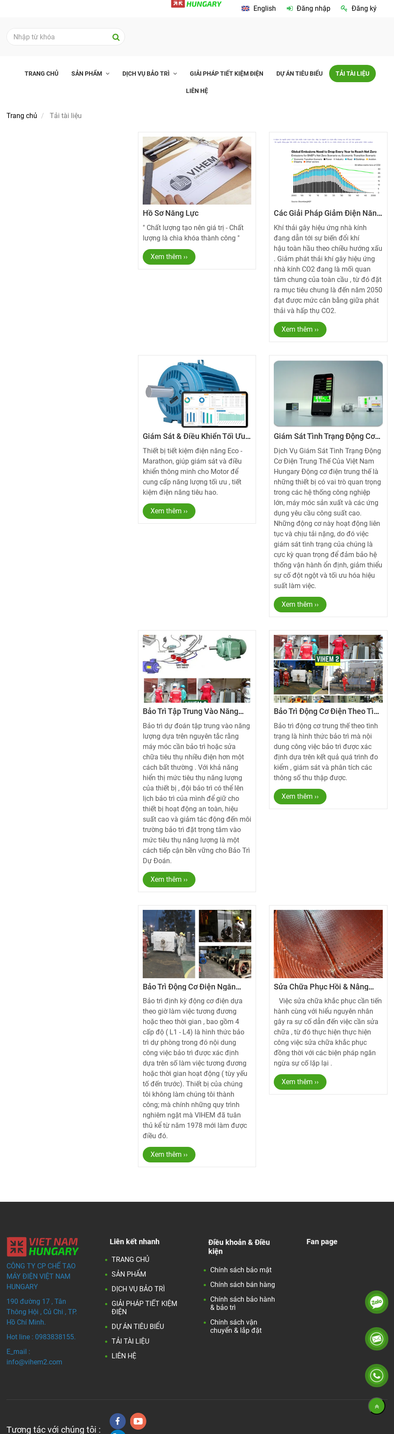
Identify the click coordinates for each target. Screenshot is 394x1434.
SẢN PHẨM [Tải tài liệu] (87, 73)
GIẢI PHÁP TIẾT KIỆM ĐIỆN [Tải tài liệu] (226, 73)
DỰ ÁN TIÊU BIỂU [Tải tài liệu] (299, 73)
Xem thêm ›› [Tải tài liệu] (169, 257)
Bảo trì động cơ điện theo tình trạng (328, 715)
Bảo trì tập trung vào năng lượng (190, 715)
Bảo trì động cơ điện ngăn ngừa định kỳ (189, 991)
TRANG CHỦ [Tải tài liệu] (41, 73)
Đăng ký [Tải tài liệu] (359, 8)
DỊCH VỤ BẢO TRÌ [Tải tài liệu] (146, 73)
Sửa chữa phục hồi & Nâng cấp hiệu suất (321, 991)
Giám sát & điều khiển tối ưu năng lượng (194, 440)
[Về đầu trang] (376, 1406)
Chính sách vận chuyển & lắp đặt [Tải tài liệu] (236, 1326)
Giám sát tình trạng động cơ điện (324, 440)
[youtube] (138, 1421)
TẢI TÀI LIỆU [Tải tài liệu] (352, 73)
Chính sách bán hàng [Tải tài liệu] (242, 1284)
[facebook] (117, 1421)
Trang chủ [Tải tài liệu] (21, 116)
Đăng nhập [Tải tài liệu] (308, 8)
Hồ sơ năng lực (171, 213)
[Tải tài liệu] (258, 8)
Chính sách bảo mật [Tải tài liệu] (241, 1270)
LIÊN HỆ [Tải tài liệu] (197, 90)
